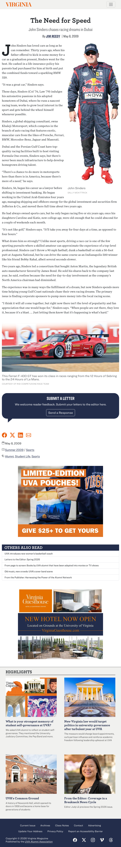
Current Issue (27, 825)
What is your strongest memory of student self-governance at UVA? (29, 723)
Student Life (22, 456)
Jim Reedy (53, 36)
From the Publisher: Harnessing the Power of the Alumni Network (38, 577)
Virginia (18, 4)
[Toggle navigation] (111, 4)
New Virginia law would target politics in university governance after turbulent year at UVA (87, 725)
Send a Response (60, 412)
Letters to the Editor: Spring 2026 (22, 559)
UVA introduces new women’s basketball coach (29, 553)
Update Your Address (30, 831)
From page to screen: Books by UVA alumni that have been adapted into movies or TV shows (52, 565)
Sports (30, 450)
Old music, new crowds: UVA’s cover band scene (29, 571)
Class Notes (62, 825)
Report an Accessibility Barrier (85, 831)
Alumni (9, 456)
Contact (78, 825)
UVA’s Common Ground (22, 798)
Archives (45, 825)
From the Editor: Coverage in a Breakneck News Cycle (85, 800)
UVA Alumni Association (39, 841)
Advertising (94, 825)
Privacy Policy (55, 831)
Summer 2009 (14, 450)
